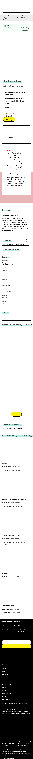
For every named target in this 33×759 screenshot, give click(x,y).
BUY (8, 119)
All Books (4, 297)
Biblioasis (4, 279)
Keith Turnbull (16, 613)
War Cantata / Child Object (11, 535)
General (9, 291)
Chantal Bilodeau (17, 506)
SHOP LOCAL (9, 137)
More (7, 107)
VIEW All (16, 414)
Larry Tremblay (17, 86)
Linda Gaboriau (16, 470)
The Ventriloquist (8, 606)
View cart (24, 27)
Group (23, 745)
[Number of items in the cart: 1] (27, 8)
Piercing (4, 463)
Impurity (5, 573)
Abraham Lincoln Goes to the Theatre (14, 499)
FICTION (4, 291)
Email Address (6, 639)
